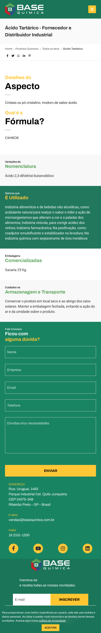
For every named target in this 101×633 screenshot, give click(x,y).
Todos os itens (51, 48)
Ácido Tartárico (73, 48)
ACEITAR (50, 627)
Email (11, 391)
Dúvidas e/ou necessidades (28, 426)
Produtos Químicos (27, 48)
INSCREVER (69, 599)
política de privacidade (52, 620)
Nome (11, 355)
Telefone (13, 409)
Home (8, 48)
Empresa (14, 373)
